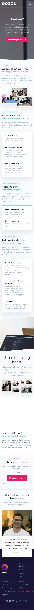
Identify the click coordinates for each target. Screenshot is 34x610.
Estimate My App (25, 588)
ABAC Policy (6, 595)
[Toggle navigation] (29, 3)
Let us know (26, 484)
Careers (5, 584)
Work (21, 569)
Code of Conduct (8, 591)
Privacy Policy (7, 588)
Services (22, 566)
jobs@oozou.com (17, 478)
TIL (25, 577)
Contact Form (24, 584)
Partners (22, 573)
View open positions (17, 40)
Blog (20, 577)
